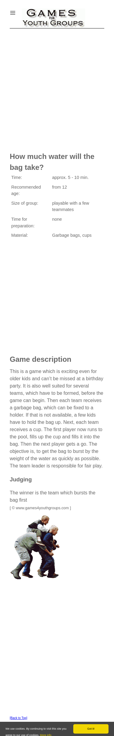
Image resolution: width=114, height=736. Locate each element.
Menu (20, 11)
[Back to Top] (18, 718)
